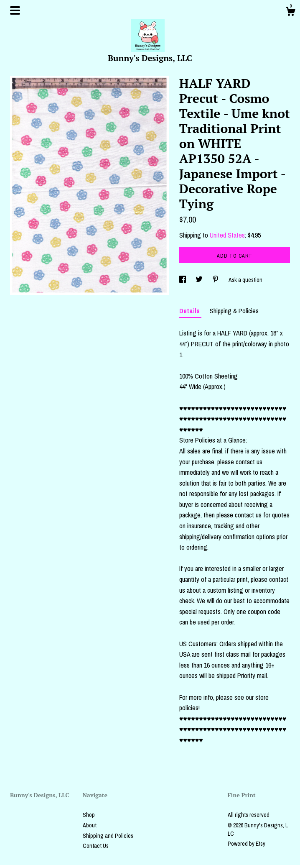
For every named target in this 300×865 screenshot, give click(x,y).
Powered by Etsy (246, 843)
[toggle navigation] (15, 10)
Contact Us (96, 846)
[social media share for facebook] (183, 280)
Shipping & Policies (234, 310)
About (90, 825)
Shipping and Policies (108, 835)
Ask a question (245, 280)
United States (227, 235)
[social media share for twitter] (200, 280)
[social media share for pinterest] (216, 280)
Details (190, 310)
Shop (89, 815)
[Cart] (290, 12)
